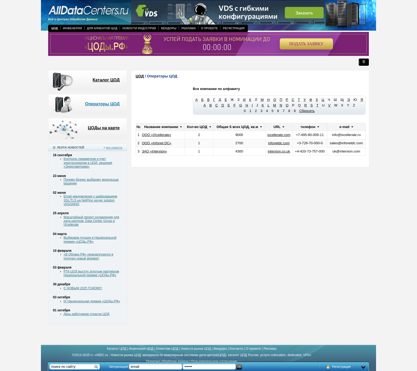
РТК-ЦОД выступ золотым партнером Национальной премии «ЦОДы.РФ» (91, 273)
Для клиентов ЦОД (102, 28)
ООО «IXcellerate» (156, 135)
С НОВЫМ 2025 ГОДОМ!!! (83, 288)
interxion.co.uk (279, 151)
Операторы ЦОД (102, 104)
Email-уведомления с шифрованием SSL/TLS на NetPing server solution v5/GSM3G (90, 200)
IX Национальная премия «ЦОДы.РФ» (92, 301)
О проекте (209, 28)
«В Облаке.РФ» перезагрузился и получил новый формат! (88, 256)
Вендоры (169, 28)
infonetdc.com (279, 143)
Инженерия (72, 28)
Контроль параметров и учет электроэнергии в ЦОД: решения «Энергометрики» (88, 162)
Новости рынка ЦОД (196, 349)
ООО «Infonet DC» (157, 143)
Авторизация (118, 367)
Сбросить (307, 111)
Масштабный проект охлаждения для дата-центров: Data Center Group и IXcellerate (91, 221)
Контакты (236, 349)
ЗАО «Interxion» (154, 151)
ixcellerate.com (278, 135)
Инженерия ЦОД (141, 349)
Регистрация (233, 28)
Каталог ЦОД (106, 80)
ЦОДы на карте (104, 128)
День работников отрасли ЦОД (86, 314)
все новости (114, 147)
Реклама (188, 28)
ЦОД (54, 28)
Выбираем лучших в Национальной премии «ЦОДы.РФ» (90, 239)
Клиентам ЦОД (167, 349)
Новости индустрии (139, 28)
